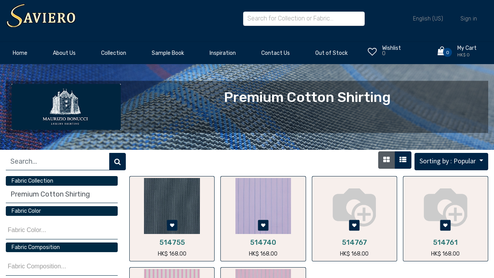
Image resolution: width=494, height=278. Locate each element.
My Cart (467, 48)
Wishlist (391, 48)
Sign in (468, 18)
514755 (172, 242)
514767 (354, 242)
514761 (445, 242)
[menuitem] (20, 55)
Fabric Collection (32, 181)
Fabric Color (26, 211)
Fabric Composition (36, 247)
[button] (451, 161)
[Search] (117, 161)
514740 (263, 242)
